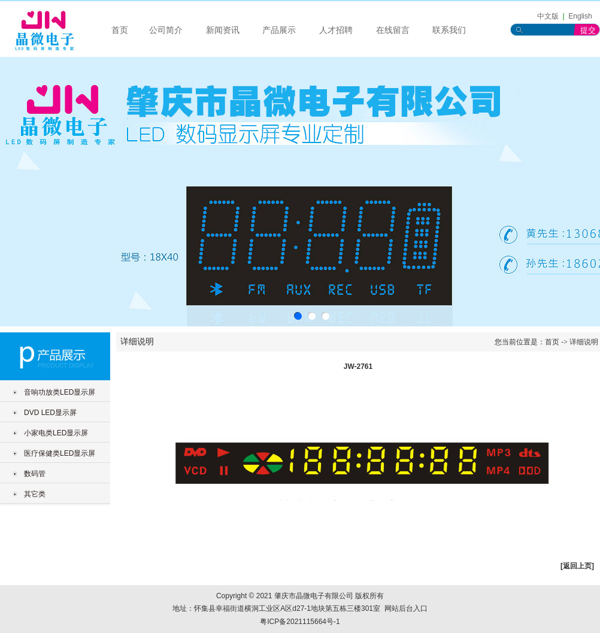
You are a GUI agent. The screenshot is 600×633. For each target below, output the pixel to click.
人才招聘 (336, 30)
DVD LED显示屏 (50, 412)
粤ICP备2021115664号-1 (300, 621)
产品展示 (279, 30)
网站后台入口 (406, 608)
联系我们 (449, 30)
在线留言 (393, 30)
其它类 (35, 494)
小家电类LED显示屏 (56, 433)
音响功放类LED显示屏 (59, 392)
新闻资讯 (223, 30)
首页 (119, 30)
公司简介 (166, 30)
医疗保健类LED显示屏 (59, 453)
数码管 (35, 474)
